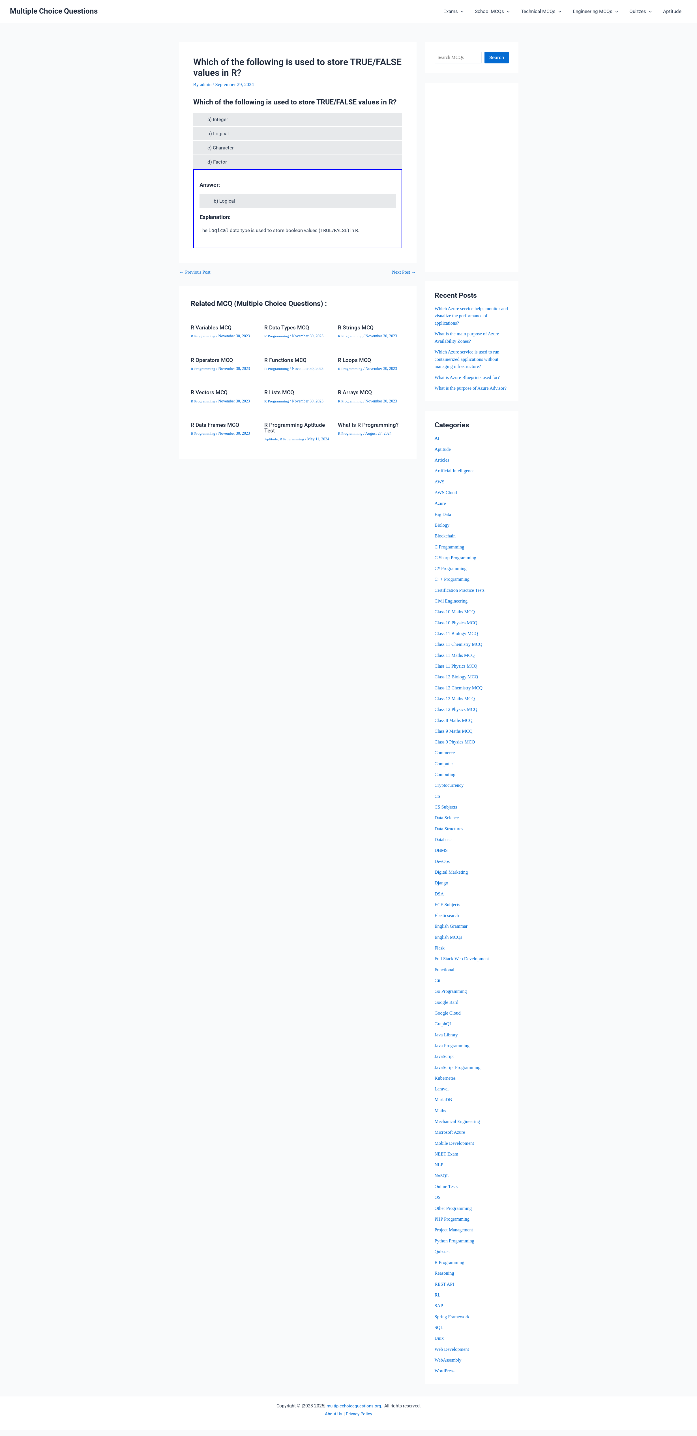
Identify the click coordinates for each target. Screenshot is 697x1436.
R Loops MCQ (355, 359)
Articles (442, 467)
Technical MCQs (547, 11)
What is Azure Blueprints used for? (468, 377)
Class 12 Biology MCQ (457, 683)
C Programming (450, 553)
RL (438, 1300)
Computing (445, 781)
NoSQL (442, 1181)
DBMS (441, 857)
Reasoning (445, 1279)
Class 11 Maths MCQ (455, 662)
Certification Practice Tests (461, 597)
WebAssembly (449, 1365)
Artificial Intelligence (455, 478)
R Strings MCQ (356, 327)
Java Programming (453, 1051)
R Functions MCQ (286, 359)
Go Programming (451, 997)
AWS (440, 488)
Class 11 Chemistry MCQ (459, 651)
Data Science (447, 824)
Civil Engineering (452, 607)
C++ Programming (453, 586)
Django (442, 889)
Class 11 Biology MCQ (457, 640)
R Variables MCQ (212, 327)
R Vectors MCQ (210, 392)
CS (438, 802)
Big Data (443, 521)
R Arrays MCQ (355, 392)
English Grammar (452, 932)
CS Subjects (446, 813)
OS (438, 1203)
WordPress (445, 1376)
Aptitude (673, 11)
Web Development (453, 1354)
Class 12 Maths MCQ (456, 705)
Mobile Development (455, 1149)
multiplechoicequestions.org (353, 1411)
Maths (441, 1116)
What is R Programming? (369, 424)
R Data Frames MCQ (216, 424)
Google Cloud (448, 1019)
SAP (439, 1311)
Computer (444, 770)
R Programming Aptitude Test (295, 427)
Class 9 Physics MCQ (456, 748)
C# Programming (451, 575)
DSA (439, 900)
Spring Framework (453, 1322)
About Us (333, 1419)
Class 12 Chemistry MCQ (459, 694)
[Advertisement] (472, 177)
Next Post (403, 272)
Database (443, 846)
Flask (440, 954)
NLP (439, 1170)
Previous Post (195, 272)
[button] (470, 11)
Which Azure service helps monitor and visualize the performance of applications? (469, 316)
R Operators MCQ (213, 359)
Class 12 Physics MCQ (457, 716)
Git (438, 986)
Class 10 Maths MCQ (456, 618)
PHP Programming (453, 1224)
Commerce (445, 759)
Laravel (442, 1095)
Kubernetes (445, 1084)
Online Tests (447, 1192)
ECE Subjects (448, 911)
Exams (463, 11)
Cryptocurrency (450, 791)
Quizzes (643, 11)
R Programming (203, 336)
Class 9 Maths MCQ (454, 737)
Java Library (447, 1040)
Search (496, 57)
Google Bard (447, 1008)
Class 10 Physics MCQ (457, 629)
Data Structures (449, 835)
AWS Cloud (446, 499)
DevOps (443, 867)
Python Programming (455, 1246)
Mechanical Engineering (458, 1127)
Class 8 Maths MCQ (454, 727)
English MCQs (449, 943)
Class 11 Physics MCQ (457, 673)
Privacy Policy (359, 1419)
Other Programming (454, 1214)
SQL (439, 1333)
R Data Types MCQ (288, 327)
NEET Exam (447, 1160)
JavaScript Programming (458, 1073)
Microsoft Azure (450, 1138)
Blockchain (445, 543)
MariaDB (444, 1106)
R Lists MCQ (279, 392)
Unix (439, 1344)
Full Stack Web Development (463, 965)
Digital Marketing (452, 878)
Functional (445, 976)
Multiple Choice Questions (54, 11)
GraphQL (444, 1030)
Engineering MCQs (599, 11)
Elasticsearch (447, 921)
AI (437, 445)
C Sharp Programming (456, 564)
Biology (442, 532)
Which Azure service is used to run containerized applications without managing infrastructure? (468, 359)
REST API (445, 1290)
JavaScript (445, 1062)
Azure (441, 510)
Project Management (455, 1235)
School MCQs (499, 11)
